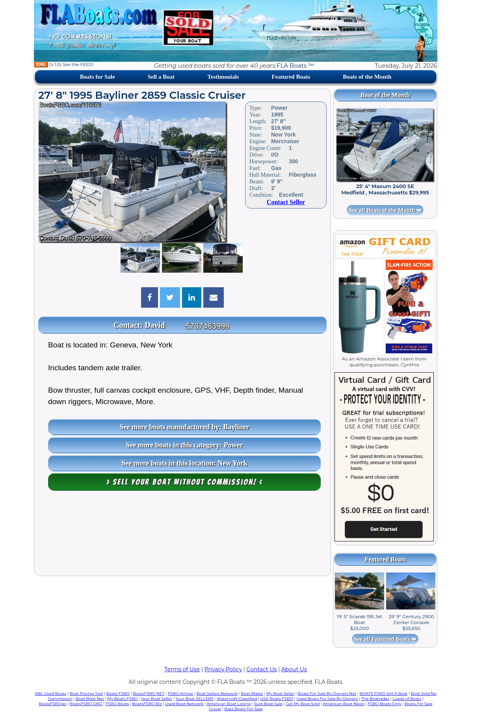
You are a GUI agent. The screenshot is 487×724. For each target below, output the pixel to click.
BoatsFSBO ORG (86, 703)
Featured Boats (291, 77)
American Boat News (343, 703)
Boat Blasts (252, 693)
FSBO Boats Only (384, 703)
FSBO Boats (117, 703)
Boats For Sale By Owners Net (326, 693)
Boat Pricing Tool (86, 693)
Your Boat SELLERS (194, 698)
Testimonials (223, 77)
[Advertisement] (182, 535)
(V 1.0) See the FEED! (63, 64)
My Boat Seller (280, 693)
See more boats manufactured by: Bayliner (184, 427)
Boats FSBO (118, 693)
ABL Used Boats (50, 693)
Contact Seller (286, 202)
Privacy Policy (223, 669)
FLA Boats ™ (295, 65)
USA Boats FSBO (276, 698)
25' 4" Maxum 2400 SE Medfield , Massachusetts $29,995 (385, 189)
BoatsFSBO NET (148, 693)
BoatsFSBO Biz (147, 703)
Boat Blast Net (90, 698)
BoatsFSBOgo (52, 703)
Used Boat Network (184, 703)
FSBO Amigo (180, 693)
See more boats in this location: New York (184, 463)
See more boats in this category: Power (184, 445)
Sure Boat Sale (268, 703)
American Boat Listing (228, 703)
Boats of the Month (367, 77)
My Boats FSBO (122, 698)
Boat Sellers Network (216, 693)
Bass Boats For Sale (243, 708)
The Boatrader (375, 698)
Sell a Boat (161, 77)
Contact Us (262, 669)
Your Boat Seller (156, 698)
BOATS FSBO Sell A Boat (384, 693)
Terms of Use (182, 669)
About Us (294, 669)
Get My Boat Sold (303, 703)
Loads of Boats (406, 698)
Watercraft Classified (237, 698)
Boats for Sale (97, 77)
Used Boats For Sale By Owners (327, 698)
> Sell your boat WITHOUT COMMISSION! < (184, 482)
